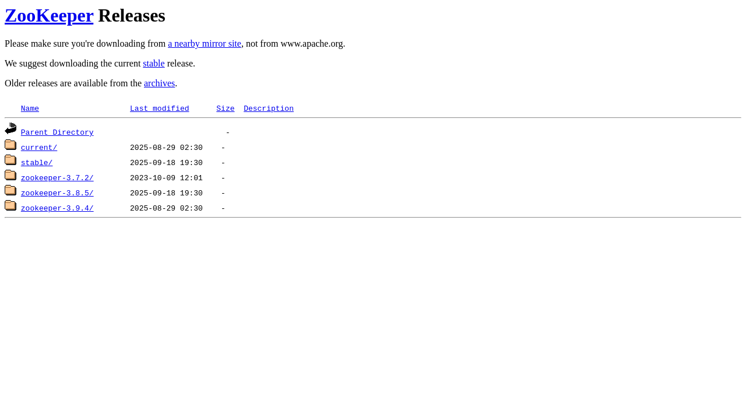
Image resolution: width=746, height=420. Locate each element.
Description (269, 108)
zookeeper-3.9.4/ (57, 207)
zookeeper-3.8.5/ (57, 192)
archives (159, 83)
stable (153, 63)
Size (225, 108)
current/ (39, 147)
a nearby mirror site (204, 43)
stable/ (37, 162)
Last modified (159, 108)
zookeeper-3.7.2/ (57, 177)
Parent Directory (57, 132)
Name (30, 108)
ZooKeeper (49, 15)
